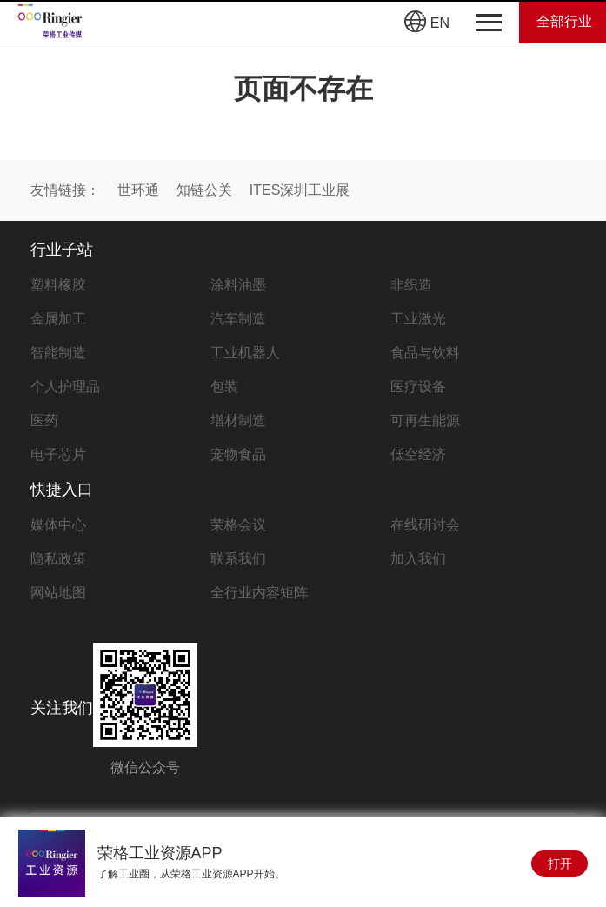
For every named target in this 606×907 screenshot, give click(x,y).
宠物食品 (238, 454)
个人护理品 (65, 386)
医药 (44, 420)
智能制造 (58, 352)
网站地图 (58, 592)
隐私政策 (58, 558)
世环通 (138, 190)
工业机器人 (245, 352)
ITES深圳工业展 (300, 190)
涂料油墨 (238, 284)
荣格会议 (238, 524)
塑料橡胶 (58, 284)
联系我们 (238, 558)
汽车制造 (238, 318)
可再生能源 (425, 420)
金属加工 (58, 318)
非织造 (411, 284)
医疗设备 (418, 386)
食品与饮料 (425, 352)
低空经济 (418, 454)
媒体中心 (58, 524)
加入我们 (418, 558)
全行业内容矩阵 (259, 592)
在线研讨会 (425, 524)
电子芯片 (58, 454)
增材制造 (238, 420)
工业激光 (418, 318)
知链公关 (204, 190)
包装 (224, 386)
